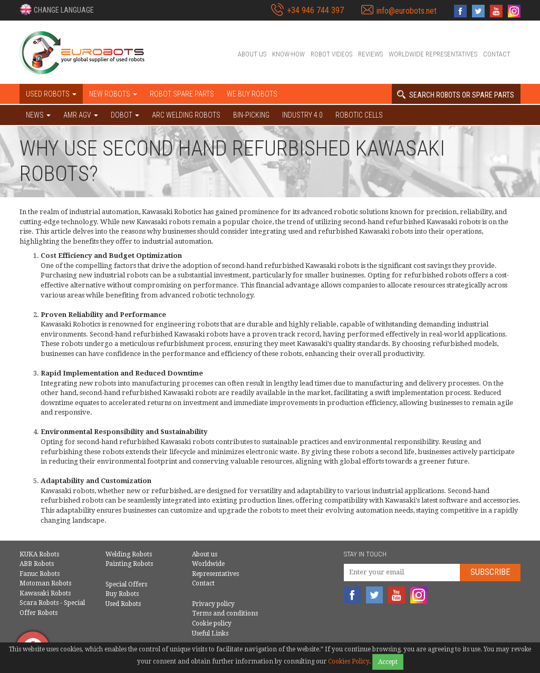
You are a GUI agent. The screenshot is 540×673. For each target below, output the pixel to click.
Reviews (370, 54)
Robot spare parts (182, 94)
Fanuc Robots (40, 574)
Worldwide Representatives (433, 54)
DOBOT (125, 115)
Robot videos (331, 54)
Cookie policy (212, 623)
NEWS (38, 115)
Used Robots (123, 604)
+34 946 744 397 (315, 10)
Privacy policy (213, 604)
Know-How (288, 54)
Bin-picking (251, 115)
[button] (57, 9)
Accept (388, 662)
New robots (113, 94)
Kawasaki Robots (45, 593)
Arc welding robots (186, 115)
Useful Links (210, 633)
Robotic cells (359, 115)
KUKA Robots (39, 554)
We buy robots (252, 94)
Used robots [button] (51, 94)
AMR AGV (80, 115)
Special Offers (126, 584)
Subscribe (490, 572)
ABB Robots (37, 564)
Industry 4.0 (302, 115)
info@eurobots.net (407, 11)
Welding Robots (128, 554)
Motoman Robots (45, 583)
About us (252, 54)
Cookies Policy (348, 661)
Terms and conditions (225, 613)
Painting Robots (129, 564)
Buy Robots (122, 594)
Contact (496, 54)
